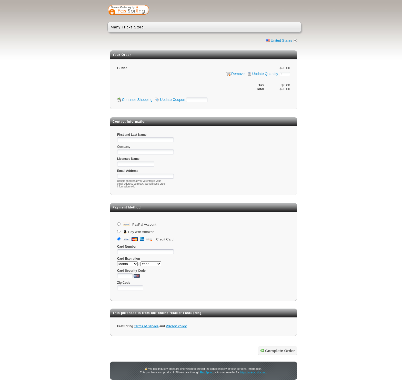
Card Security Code (131, 270)
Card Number (127, 246)
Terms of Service (146, 326)
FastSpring (207, 372)
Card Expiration (128, 258)
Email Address (127, 171)
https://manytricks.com (253, 372)
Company (123, 147)
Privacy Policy (176, 326)
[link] (277, 10)
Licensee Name (128, 159)
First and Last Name (132, 134)
